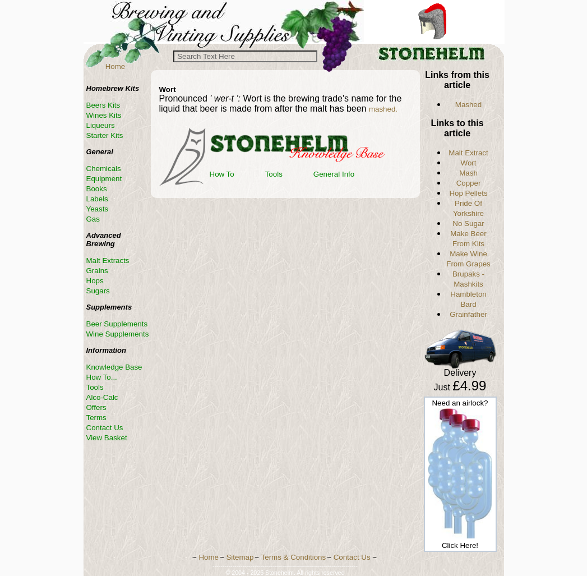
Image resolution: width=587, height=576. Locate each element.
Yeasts (97, 209)
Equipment (104, 178)
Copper (468, 183)
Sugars (98, 291)
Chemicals (103, 168)
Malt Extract (468, 153)
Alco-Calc (102, 397)
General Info (333, 174)
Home (115, 66)
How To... (101, 377)
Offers (96, 407)
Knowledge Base (114, 367)
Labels (97, 199)
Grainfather (468, 314)
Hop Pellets (468, 193)
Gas (93, 219)
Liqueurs (100, 125)
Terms (96, 417)
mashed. (383, 109)
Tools (274, 174)
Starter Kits (104, 135)
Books (96, 189)
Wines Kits (104, 115)
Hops (95, 281)
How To (222, 174)
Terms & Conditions (293, 557)
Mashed (468, 104)
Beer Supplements (117, 324)
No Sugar (468, 223)
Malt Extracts (108, 260)
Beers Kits (103, 105)
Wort (469, 163)
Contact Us (104, 427)
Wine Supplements (117, 334)
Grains (97, 270)
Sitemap (239, 557)
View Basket (106, 438)
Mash (468, 173)
